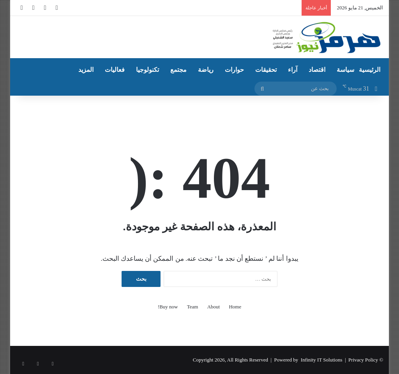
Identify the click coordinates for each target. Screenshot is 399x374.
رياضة (206, 69)
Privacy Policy (363, 360)
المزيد (86, 69)
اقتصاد (317, 69)
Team (192, 307)
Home (235, 307)
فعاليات (115, 69)
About (213, 307)
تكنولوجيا (147, 69)
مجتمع (178, 69)
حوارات (234, 69)
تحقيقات (266, 69)
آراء (292, 69)
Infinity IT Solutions (322, 360)
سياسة (345, 69)
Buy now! (168, 307)
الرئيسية (369, 69)
